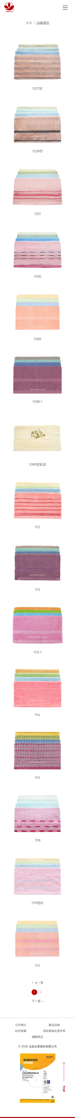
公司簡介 (20, 1025)
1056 (37, 276)
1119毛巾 (38, 903)
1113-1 (37, 652)
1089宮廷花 (37, 464)
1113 (37, 590)
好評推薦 (20, 1031)
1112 (37, 527)
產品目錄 (54, 1025)
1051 (37, 214)
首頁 (29, 23)
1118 (37, 840)
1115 (37, 778)
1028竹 (37, 151)
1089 (37, 339)
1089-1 (37, 402)
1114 (37, 715)
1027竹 (37, 89)
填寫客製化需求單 (54, 1031)
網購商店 (37, 1037)
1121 (37, 965)
